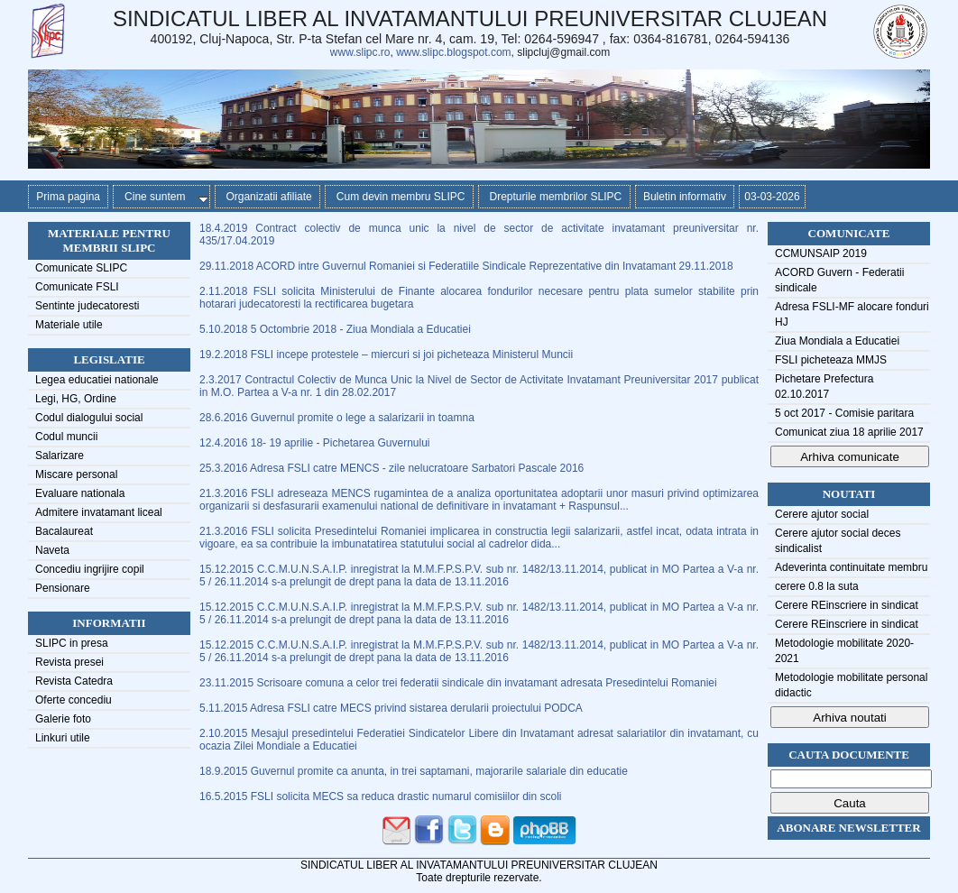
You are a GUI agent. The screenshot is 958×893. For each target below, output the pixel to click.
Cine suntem (162, 196)
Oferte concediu (73, 700)
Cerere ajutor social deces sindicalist (837, 541)
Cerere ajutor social (822, 514)
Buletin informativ (685, 196)
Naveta (52, 550)
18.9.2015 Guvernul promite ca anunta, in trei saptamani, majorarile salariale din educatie (413, 771)
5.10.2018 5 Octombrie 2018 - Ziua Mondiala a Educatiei (335, 329)
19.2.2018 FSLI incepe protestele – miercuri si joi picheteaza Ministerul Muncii (386, 354)
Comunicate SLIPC (81, 268)
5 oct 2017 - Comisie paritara (844, 413)
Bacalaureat (64, 531)
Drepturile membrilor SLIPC (554, 196)
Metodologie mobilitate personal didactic (851, 685)
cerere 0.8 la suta (817, 586)
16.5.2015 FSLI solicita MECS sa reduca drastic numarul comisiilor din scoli (380, 796)
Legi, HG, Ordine (75, 398)
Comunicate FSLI (77, 287)
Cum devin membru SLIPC (399, 196)
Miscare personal (76, 474)
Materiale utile (69, 324)
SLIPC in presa (71, 643)
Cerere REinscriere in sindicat (846, 605)
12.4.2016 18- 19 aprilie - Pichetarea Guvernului (314, 443)
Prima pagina (68, 196)
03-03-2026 (771, 196)
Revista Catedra (74, 681)
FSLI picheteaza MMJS (831, 360)
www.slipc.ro (360, 52)
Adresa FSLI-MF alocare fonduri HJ (852, 314)
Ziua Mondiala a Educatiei (837, 341)
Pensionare (62, 588)
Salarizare (59, 455)
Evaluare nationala (79, 493)
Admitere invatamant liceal (98, 512)
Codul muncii (66, 436)
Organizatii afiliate (267, 196)
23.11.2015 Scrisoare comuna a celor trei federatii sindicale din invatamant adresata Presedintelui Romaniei (458, 683)
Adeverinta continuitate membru (851, 567)
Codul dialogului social (89, 417)
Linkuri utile (62, 738)
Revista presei (69, 662)
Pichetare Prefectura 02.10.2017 (824, 386)
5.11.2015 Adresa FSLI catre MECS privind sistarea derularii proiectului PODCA (391, 708)
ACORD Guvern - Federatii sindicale (839, 280)
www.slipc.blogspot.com (453, 52)
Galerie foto (63, 719)
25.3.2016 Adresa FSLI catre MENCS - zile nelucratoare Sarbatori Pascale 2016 (391, 468)
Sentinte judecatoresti (87, 305)
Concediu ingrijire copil (89, 569)
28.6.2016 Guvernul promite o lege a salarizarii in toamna (336, 417)
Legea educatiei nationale (97, 379)
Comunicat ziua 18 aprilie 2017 (849, 432)
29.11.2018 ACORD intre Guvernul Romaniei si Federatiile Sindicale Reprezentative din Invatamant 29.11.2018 (466, 266)
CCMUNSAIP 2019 (821, 253)
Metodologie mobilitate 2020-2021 (844, 651)
